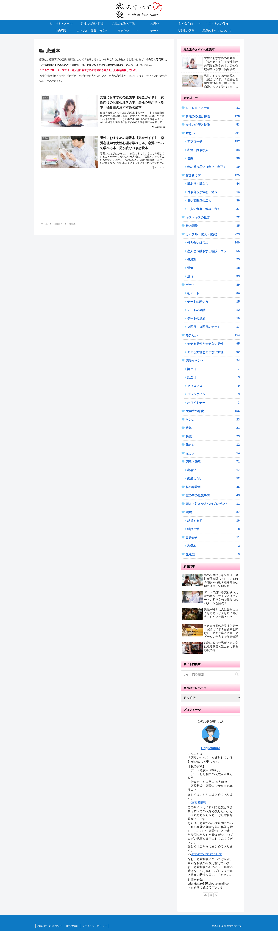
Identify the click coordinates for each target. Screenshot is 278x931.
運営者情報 (198, 802)
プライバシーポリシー (94, 925)
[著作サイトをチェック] (205, 895)
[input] (210, 674)
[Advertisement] (103, 199)
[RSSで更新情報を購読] (215, 895)
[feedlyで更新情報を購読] (210, 895)
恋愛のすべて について (206, 854)
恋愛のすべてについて (49, 925)
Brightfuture (210, 748)
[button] (236, 674)
